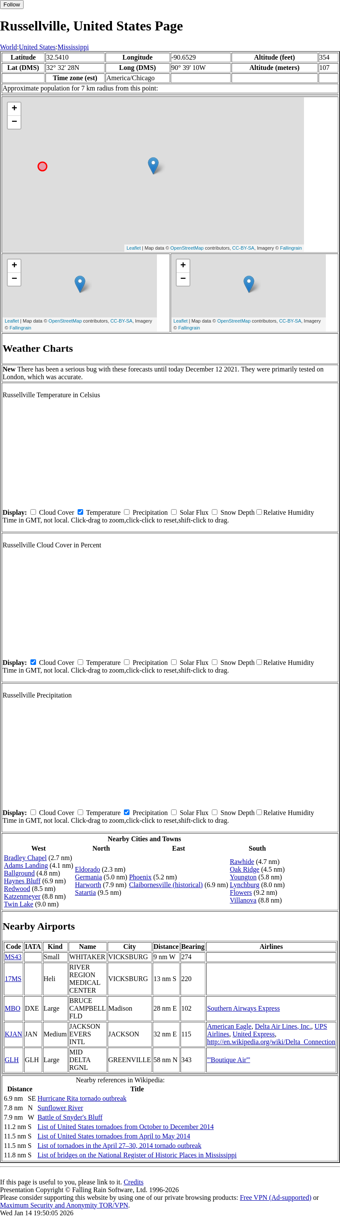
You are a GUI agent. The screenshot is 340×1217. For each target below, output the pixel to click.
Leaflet (133, 248)
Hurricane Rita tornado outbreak (82, 1098)
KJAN (13, 1034)
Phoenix (140, 877)
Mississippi (73, 47)
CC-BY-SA (243, 248)
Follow (11, 4)
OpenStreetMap (187, 248)
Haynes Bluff (22, 881)
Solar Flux (194, 512)
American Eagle (229, 1026)
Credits (133, 1182)
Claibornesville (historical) (166, 884)
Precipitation (150, 512)
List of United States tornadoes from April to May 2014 (114, 1136)
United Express (253, 1034)
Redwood (17, 888)
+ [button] (14, 109)
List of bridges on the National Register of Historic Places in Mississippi (137, 1155)
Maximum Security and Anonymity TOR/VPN (64, 1205)
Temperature (103, 512)
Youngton (243, 877)
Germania (88, 877)
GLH (12, 1059)
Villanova (243, 900)
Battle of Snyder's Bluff (70, 1117)
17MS (13, 978)
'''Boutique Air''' (228, 1059)
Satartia (85, 892)
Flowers (241, 892)
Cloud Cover (56, 512)
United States (37, 47)
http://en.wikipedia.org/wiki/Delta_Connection (271, 1041)
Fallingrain (291, 248)
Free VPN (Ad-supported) (275, 1197)
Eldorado (87, 869)
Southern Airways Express (243, 1008)
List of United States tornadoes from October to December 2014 (126, 1126)
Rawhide (242, 861)
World (8, 47)
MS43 (13, 956)
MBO (12, 1008)
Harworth (88, 884)
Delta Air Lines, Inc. (283, 1026)
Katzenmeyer (22, 896)
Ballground (19, 873)
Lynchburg (244, 884)
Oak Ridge (244, 869)
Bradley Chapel (25, 857)
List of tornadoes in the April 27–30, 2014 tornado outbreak (120, 1145)
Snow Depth (237, 512)
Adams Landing (26, 865)
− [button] (14, 122)
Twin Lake (18, 904)
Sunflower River (60, 1107)
